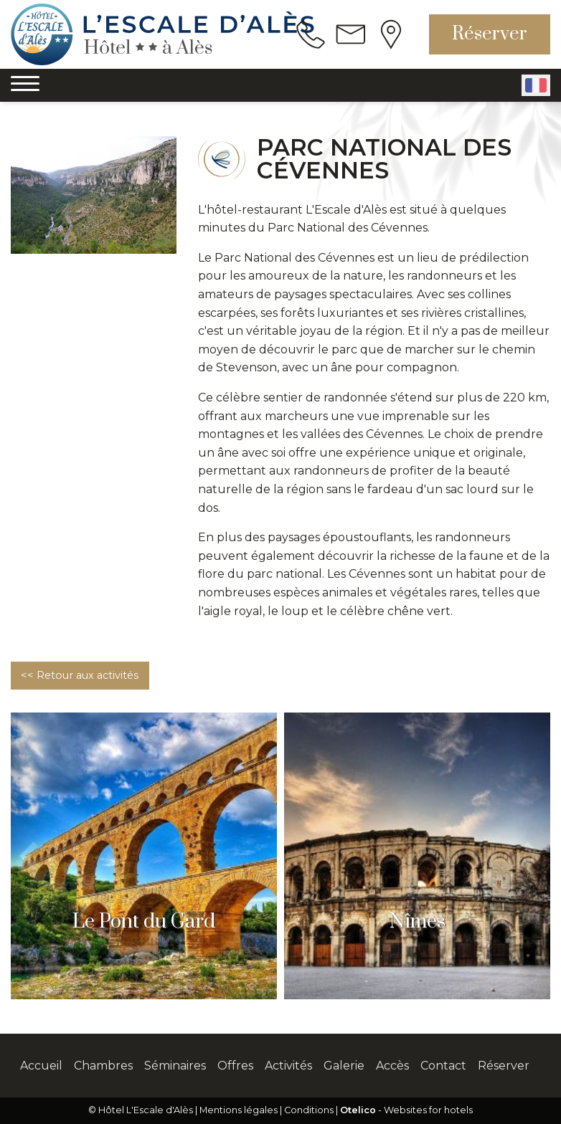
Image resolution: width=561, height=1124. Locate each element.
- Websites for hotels (406, 1110)
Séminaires (175, 1065)
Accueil (41, 1065)
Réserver (489, 34)
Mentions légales (238, 1110)
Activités (288, 1065)
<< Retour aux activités (79, 675)
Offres (235, 1065)
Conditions (309, 1110)
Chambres (103, 1065)
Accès (392, 1065)
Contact (443, 1065)
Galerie (344, 1065)
